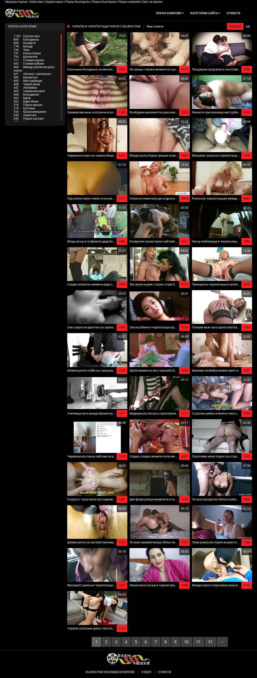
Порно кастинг (29, 118)
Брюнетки (25, 56)
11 (198, 642)
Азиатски (25, 115)
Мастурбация (28, 80)
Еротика (24, 108)
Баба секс (37, 1)
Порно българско (78, 1)
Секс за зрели (152, 1)
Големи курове (29, 60)
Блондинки (26, 94)
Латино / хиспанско (32, 74)
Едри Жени (26, 101)
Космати (24, 43)
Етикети (164, 672)
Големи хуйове (29, 63)
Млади (23, 46)
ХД (248, 26)
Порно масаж (28, 105)
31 (210, 642)
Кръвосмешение (30, 111)
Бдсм (22, 98)
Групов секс (27, 36)
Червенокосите (29, 91)
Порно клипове (130, 1)
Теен (21, 50)
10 (186, 642)
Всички (235, 26)
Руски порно (27, 53)
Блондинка (26, 39)
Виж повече (155, 26)
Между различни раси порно (34, 68)
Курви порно (55, 1)
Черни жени (27, 84)
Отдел (146, 672)
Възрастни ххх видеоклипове (110, 672)
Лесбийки (25, 87)
